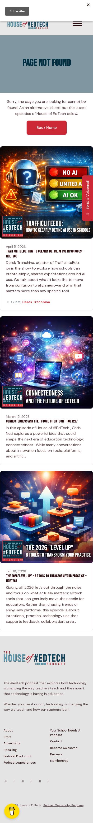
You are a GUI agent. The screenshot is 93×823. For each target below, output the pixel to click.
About (8, 730)
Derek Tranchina (36, 302)
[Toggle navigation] (77, 24)
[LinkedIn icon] (48, 781)
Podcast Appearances (20, 763)
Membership (59, 761)
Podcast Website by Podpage (63, 805)
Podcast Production (18, 756)
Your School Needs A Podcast (65, 732)
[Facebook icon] (31, 781)
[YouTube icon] (23, 781)
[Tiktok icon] (40, 781)
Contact (56, 741)
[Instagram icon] (14, 781)
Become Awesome (63, 748)
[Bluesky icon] (6, 781)
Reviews (56, 754)
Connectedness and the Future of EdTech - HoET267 (41, 421)
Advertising (12, 743)
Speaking (10, 750)
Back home (47, 127)
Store (8, 737)
